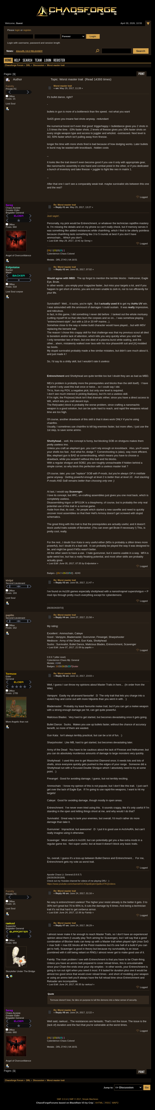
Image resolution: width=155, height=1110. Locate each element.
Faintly (10, 86)
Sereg (9, 205)
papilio (10, 615)
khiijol (9, 580)
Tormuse (11, 673)
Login (47, 60)
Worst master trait (62, 86)
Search (27, 60)
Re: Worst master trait (64, 205)
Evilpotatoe (13, 267)
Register (59, 60)
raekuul (10, 923)
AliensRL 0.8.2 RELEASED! (29, 51)
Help (17, 60)
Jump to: (108, 1087)
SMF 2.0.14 (62, 1099)
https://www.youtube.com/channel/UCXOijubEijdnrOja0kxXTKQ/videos (81, 884)
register (27, 30)
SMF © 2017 (75, 1099)
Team (38, 60)
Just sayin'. (53, 215)
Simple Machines (90, 1099)
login (17, 30)
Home (8, 60)
